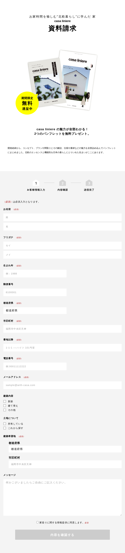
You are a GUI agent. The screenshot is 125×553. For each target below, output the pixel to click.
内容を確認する (62, 535)
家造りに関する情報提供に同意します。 (62, 522)
